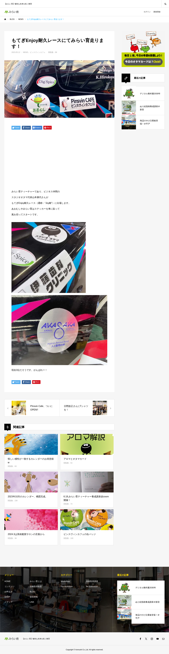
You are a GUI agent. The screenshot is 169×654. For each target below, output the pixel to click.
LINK (32, 602)
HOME (7, 581)
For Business (67, 586)
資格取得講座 (92, 581)
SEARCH (165, 3)
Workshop (65, 581)
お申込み (8, 591)
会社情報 (34, 597)
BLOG (32, 591)
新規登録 (156, 12)
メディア (8, 602)
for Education (92, 586)
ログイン (147, 12)
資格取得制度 (36, 586)
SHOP (7, 597)
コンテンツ (9, 586)
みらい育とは (36, 581)
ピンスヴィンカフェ (37, 52)
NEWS (25, 52)
